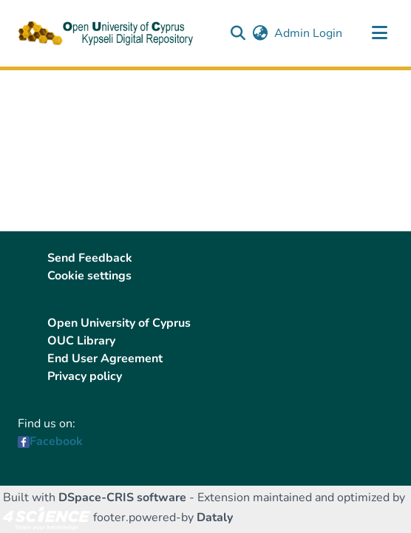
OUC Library (81, 341)
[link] (46, 517)
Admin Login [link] (309, 33)
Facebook (56, 441)
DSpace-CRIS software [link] (122, 497)
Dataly (215, 517)
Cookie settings (89, 276)
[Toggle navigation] (379, 33)
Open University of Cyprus (119, 323)
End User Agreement (105, 358)
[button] (237, 33)
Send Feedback (89, 258)
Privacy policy (84, 376)
